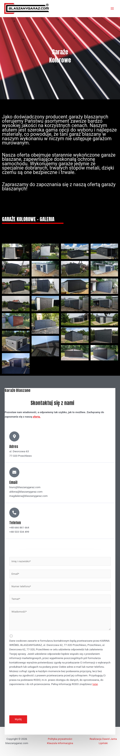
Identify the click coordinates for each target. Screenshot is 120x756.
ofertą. (37, 417)
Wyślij (18, 720)
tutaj (95, 685)
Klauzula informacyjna (60, 743)
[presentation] (38, 702)
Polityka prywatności (60, 738)
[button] (16, 252)
